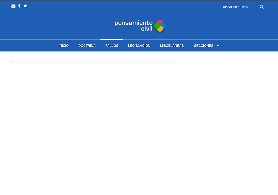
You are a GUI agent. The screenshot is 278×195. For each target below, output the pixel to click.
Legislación (139, 46)
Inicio (64, 46)
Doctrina (87, 46)
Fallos (111, 46)
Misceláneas (172, 46)
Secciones (203, 46)
